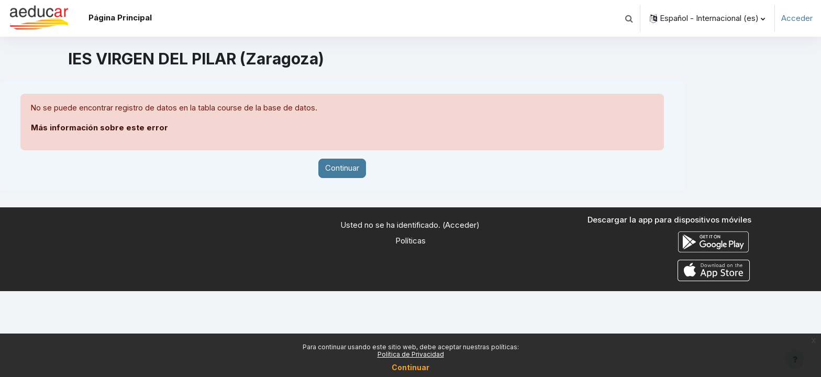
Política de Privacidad (411, 354)
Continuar (342, 168)
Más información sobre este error (99, 128)
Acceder (797, 18)
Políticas (410, 241)
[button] (629, 18)
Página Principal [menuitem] (120, 18)
